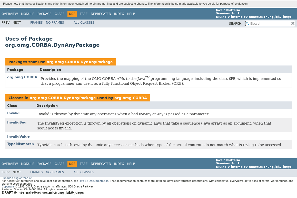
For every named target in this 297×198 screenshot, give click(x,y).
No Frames (55, 22)
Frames (36, 22)
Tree (84, 14)
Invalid (13, 113)
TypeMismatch (20, 144)
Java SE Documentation (93, 181)
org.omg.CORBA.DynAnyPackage (80, 62)
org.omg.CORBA (22, 77)
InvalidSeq (16, 122)
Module (27, 14)
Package (44, 14)
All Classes (84, 22)
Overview (10, 14)
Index (119, 14)
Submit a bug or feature (17, 178)
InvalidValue (18, 136)
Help (131, 14)
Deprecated (101, 14)
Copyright (8, 186)
